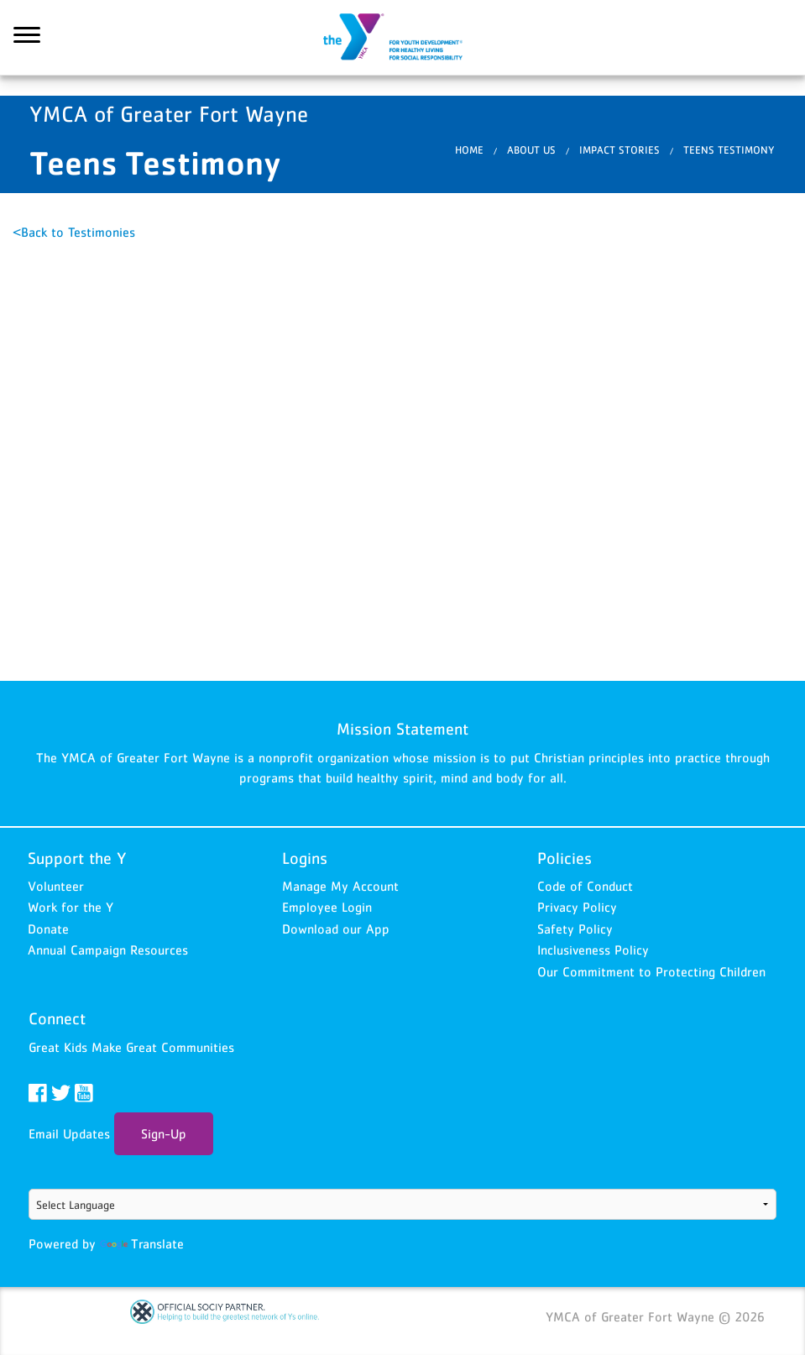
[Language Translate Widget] (403, 1204)
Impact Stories (619, 150)
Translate (142, 1243)
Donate (48, 928)
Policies (564, 858)
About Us (531, 150)
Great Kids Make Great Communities (131, 1046)
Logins (304, 858)
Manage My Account (340, 885)
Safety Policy (575, 928)
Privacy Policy (577, 906)
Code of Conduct (585, 885)
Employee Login (327, 906)
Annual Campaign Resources (108, 949)
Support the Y (77, 858)
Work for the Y (70, 906)
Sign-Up (163, 1133)
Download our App (335, 928)
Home (469, 150)
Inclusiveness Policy (593, 949)
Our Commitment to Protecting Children (651, 971)
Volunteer (56, 885)
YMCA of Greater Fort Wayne (403, 38)
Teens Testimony (729, 150)
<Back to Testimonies (74, 231)
